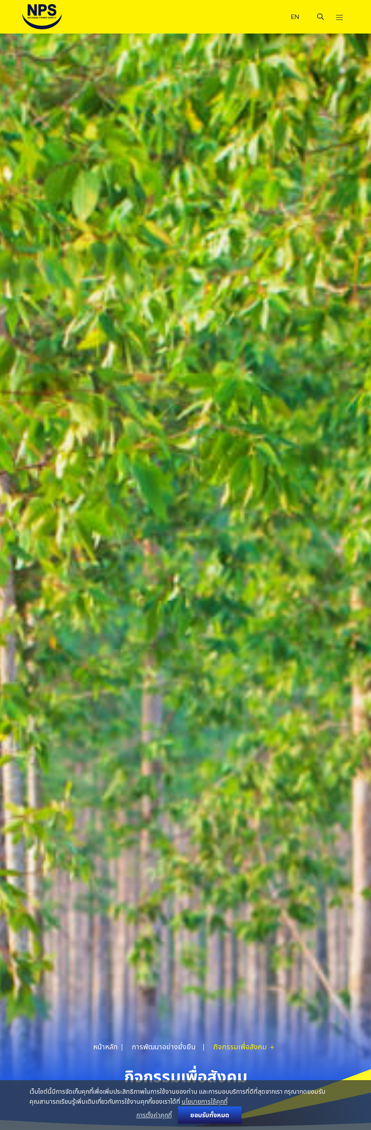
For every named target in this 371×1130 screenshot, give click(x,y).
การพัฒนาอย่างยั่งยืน (164, 1046)
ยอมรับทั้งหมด (209, 1115)
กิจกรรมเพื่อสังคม (240, 1046)
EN (295, 16)
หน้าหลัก (105, 1046)
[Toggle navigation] (339, 17)
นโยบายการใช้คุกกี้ (204, 1101)
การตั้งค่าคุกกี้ (154, 1115)
